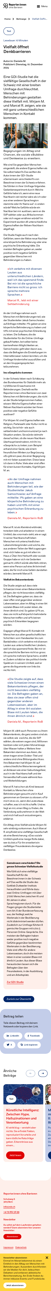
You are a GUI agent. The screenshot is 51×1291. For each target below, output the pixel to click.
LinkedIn (13, 1035)
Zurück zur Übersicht (19, 999)
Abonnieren (12, 1236)
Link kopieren (29, 1044)
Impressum (8, 1247)
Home (7, 19)
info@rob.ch (9, 1206)
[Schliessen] (47, 1258)
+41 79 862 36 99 (11, 1212)
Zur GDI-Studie (15, 982)
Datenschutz (21, 1247)
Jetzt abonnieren (15, 1285)
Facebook (34, 1035)
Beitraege (21, 19)
